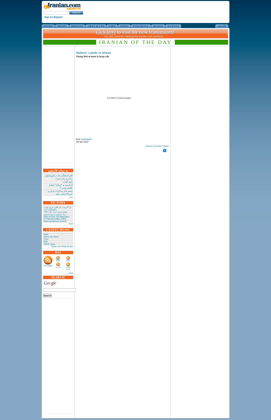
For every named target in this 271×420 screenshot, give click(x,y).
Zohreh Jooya (49, 244)
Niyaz (46, 234)
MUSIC (62, 26)
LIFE (112, 26)
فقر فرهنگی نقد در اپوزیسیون (59, 175)
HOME (48, 26)
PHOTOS (77, 26)
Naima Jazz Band (51, 237)
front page (48, 266)
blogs (58, 261)
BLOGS (158, 26)
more (71, 224)
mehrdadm (86, 139)
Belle (46, 242)
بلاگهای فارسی (68, 268)
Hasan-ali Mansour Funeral (55, 221)
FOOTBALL (141, 26)
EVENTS (173, 26)
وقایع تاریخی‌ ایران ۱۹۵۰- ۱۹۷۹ (55, 212)
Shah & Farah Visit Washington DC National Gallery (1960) (57, 218)
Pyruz (46, 239)
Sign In (48, 17)
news (68, 261)
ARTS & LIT (96, 26)
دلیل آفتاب (68, 182)
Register (58, 17)
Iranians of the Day (153, 146)
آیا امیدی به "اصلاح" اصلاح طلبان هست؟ (61, 186)
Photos (166, 146)
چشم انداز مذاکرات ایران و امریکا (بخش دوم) (60, 192)
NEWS (124, 26)
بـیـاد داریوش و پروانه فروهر (55, 214)
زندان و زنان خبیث (64, 178)
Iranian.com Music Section (62, 247)
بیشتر (71, 197)
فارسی (222, 25)
